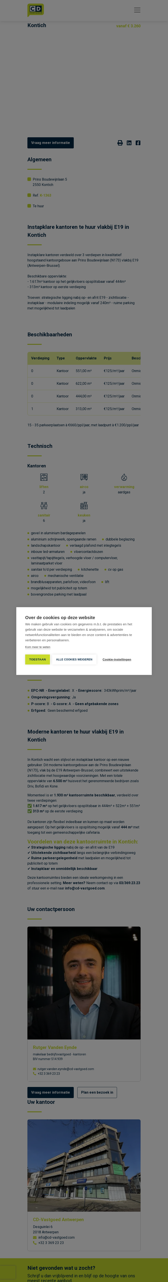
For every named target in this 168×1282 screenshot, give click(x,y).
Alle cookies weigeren (74, 659)
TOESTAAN (37, 659)
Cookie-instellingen (117, 659)
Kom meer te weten (37, 647)
